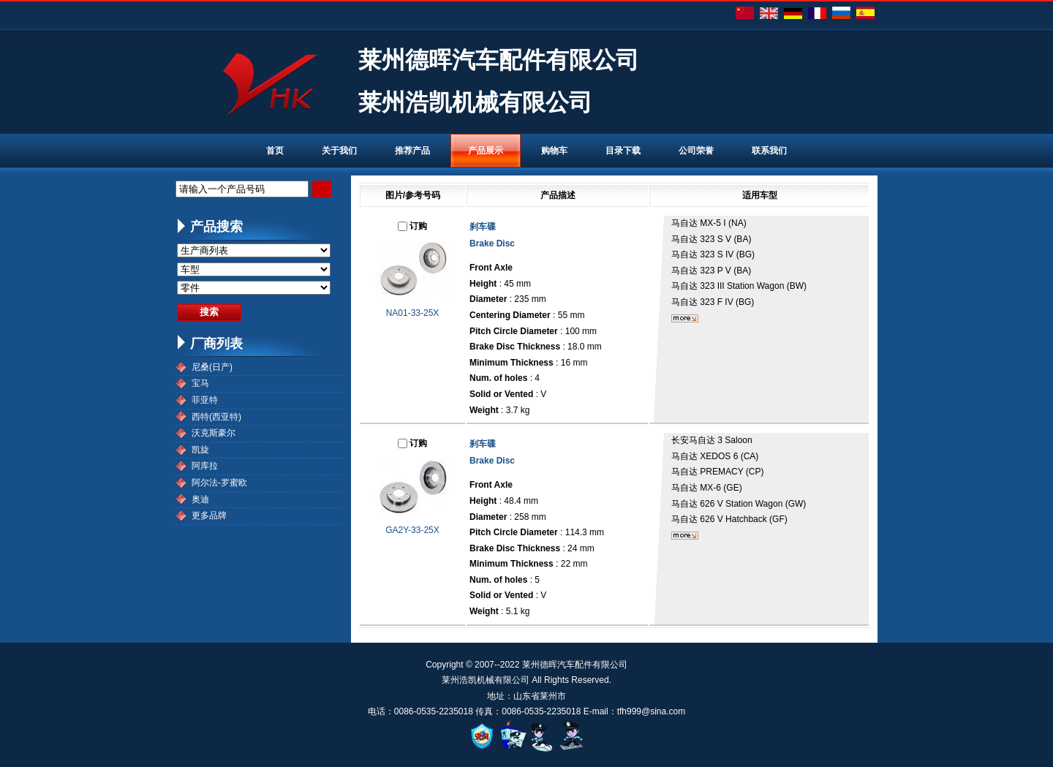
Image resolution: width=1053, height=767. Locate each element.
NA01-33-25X (412, 313)
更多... (684, 318)
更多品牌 (209, 515)
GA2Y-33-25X (412, 530)
